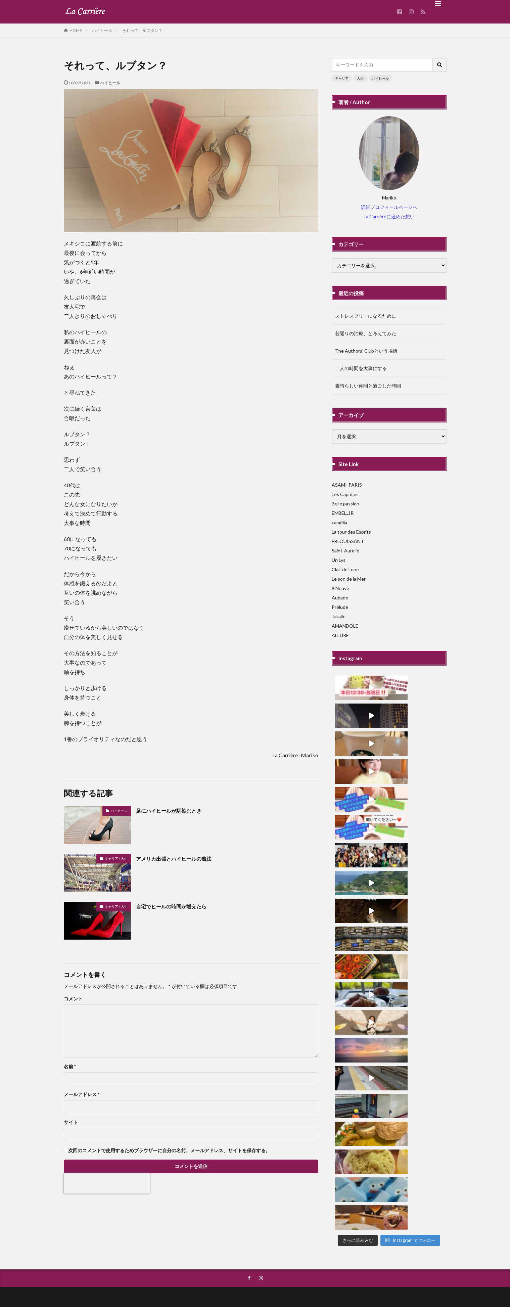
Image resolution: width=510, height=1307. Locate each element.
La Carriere (275, 1283)
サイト (71, 1122)
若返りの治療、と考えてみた (365, 333)
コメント (73, 998)
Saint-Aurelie (345, 550)
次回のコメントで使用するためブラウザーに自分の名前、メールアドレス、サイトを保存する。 (169, 1150)
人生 (360, 78)
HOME (75, 30)
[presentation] (107, 1183)
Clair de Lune (345, 569)
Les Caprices (345, 494)
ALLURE (340, 635)
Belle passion (345, 503)
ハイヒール (102, 30)
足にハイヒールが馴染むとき (175, 810)
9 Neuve (340, 588)
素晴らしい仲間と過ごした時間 (368, 386)
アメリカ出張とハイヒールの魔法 (181, 858)
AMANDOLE (345, 626)
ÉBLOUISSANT (348, 541)
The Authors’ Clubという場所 (366, 351)
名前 (70, 1066)
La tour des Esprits (351, 532)
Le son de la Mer (349, 579)
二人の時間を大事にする (361, 368)
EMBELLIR (343, 513)
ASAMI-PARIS (347, 485)
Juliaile (338, 616)
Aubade (340, 597)
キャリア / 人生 (116, 858)
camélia (339, 522)
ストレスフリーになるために (365, 316)
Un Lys (338, 560)
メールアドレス (81, 1094)
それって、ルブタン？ (142, 30)
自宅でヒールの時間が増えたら (178, 906)
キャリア (342, 78)
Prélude (340, 607)
